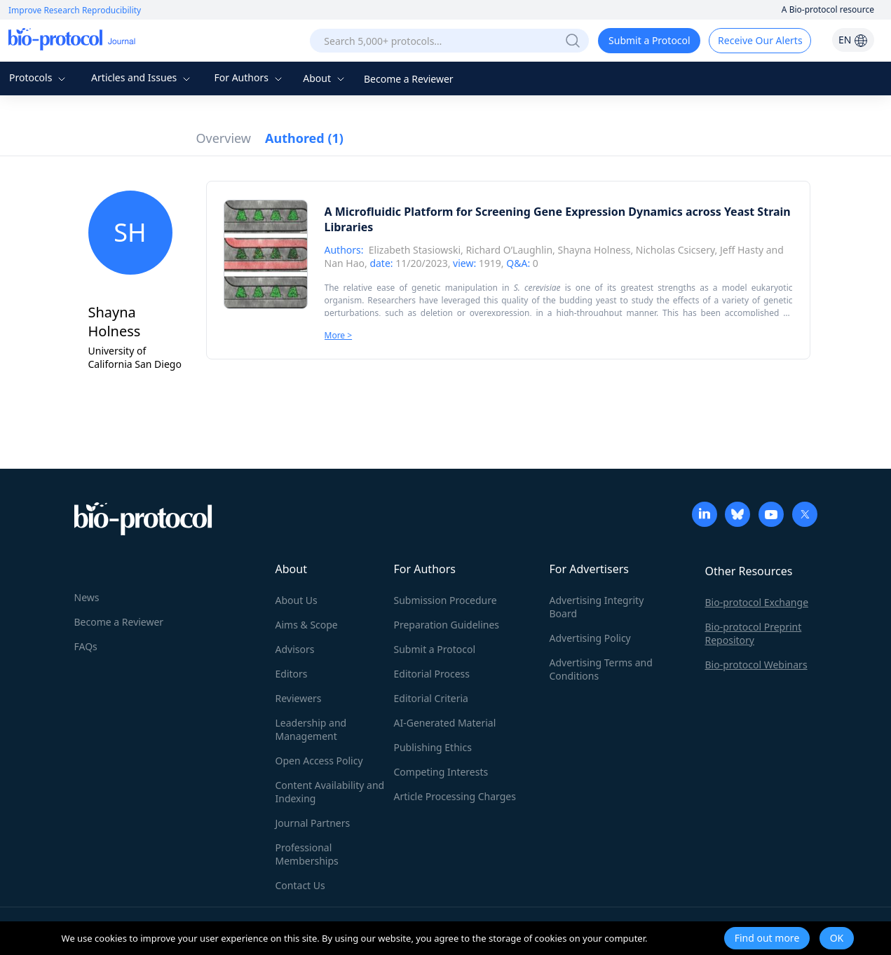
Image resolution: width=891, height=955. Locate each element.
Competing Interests (441, 771)
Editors (292, 673)
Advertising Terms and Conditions (601, 669)
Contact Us (300, 885)
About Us (297, 600)
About (325, 78)
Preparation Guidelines (447, 624)
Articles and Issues (142, 77)
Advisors (295, 649)
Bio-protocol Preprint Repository (753, 633)
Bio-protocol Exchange (757, 602)
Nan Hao (345, 263)
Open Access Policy (319, 760)
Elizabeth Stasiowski (415, 249)
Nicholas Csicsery (675, 249)
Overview (224, 138)
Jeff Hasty (741, 249)
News (87, 597)
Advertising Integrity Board (597, 606)
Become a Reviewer (409, 78)
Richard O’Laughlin (508, 249)
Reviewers (299, 698)
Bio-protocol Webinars (756, 664)
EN (853, 39)
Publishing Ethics (433, 747)
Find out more (767, 937)
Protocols (39, 77)
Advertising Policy (590, 638)
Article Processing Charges (455, 796)
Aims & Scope (307, 624)
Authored (304, 138)
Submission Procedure (445, 600)
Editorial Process (432, 673)
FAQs (85, 646)
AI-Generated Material (445, 722)
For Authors (249, 77)
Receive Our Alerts (760, 40)
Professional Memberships (307, 854)
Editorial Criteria (431, 698)
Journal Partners (313, 823)
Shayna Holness (593, 249)
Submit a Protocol (649, 40)
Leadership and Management (311, 729)
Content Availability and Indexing (330, 791)
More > (339, 335)
